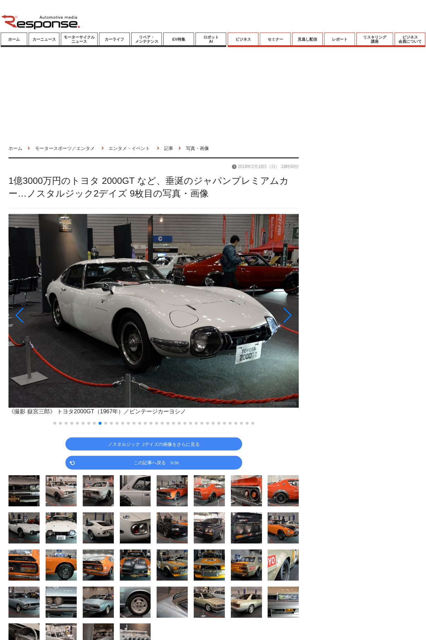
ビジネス (243, 39)
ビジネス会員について (410, 39)
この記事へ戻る (156, 462)
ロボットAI (211, 39)
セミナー (275, 39)
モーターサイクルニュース (79, 39)
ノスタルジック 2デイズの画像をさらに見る (154, 444)
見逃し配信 (307, 39)
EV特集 (178, 39)
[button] (51, 315)
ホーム (14, 39)
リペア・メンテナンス (146, 39)
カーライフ (114, 39)
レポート (340, 39)
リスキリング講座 (374, 39)
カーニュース (44, 39)
